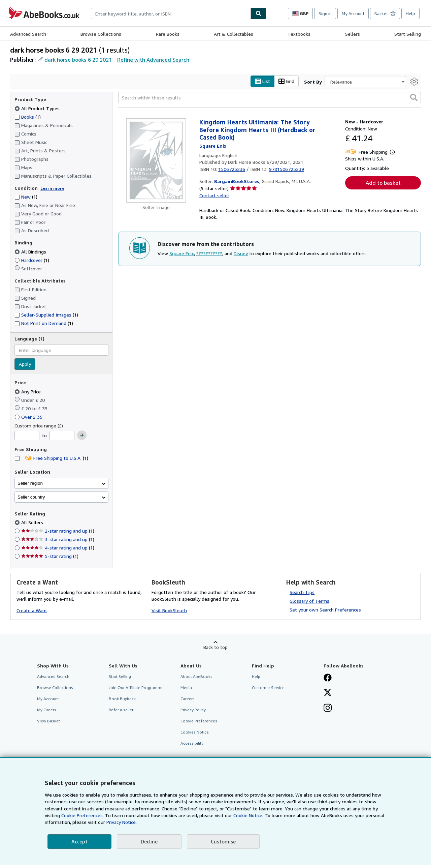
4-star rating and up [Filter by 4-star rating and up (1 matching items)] (57, 548)
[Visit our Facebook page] (328, 678)
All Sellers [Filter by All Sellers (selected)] (32, 523)
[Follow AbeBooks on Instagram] (328, 709)
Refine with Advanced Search (153, 59)
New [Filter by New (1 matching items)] (25, 197)
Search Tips (302, 592)
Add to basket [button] (383, 183)
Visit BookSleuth (169, 611)
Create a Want (31, 611)
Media (186, 687)
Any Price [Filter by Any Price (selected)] (28, 391)
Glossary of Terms (309, 601)
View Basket (48, 721)
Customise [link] (223, 841)
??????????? (209, 253)
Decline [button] (149, 841)
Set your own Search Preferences (325, 610)
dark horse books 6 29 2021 (78, 59)
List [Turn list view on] (262, 81)
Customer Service (268, 687)
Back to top (215, 647)
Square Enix (181, 253)
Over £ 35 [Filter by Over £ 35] (29, 417)
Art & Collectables (233, 34)
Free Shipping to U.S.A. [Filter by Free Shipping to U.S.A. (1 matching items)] (51, 458)
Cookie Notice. (248, 815)
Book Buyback (122, 698)
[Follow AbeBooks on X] (328, 693)
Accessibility (191, 743)
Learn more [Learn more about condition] (52, 188)
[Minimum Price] (26, 436)
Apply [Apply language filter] (25, 364)
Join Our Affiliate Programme (136, 687)
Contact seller (214, 195)
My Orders (46, 710)
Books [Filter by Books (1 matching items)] (27, 117)
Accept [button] (79, 841)
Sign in (325, 13)
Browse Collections (100, 34)
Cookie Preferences (198, 721)
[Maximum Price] (61, 436)
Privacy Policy (193, 710)
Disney (241, 253)
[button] (414, 97)
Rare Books (167, 34)
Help (410, 13)
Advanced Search (28, 34)
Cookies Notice (194, 732)
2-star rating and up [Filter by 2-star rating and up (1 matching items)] (57, 531)
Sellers (352, 34)
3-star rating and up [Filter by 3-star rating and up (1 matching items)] (57, 539)
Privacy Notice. (121, 822)
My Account (353, 13)
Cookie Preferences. (82, 815)
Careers (187, 698)
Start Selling (407, 34)
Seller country (31, 497)
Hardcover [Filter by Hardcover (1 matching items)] (31, 260)
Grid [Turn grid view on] (286, 81)
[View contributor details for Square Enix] (212, 146)
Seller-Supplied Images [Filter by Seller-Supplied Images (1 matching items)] (46, 315)
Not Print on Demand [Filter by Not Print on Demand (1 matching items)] (43, 323)
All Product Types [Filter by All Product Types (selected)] (37, 108)
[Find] (258, 13)
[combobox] (171, 13)
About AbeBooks (196, 676)
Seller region (30, 483)
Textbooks (299, 34)
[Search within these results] (269, 97)
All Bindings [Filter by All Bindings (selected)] (30, 252)
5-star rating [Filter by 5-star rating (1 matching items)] (49, 556)
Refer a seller (121, 710)
